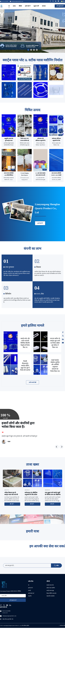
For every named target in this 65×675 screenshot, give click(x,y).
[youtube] (7, 605)
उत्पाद (14, 6)
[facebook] (1, 605)
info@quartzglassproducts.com (17, 1)
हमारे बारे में (27, 6)
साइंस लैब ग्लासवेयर (51, 596)
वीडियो (20, 6)
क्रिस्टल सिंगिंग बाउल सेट (51, 593)
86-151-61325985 (6, 611)
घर (9, 6)
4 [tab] (36, 49)
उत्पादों (29, 590)
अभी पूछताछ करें (59, 6)
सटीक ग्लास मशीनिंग (51, 587)
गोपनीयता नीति (62, 625)
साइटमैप (30, 596)
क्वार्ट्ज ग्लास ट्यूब (50, 590)
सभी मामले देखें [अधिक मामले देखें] (32, 382)
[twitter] (4, 605)
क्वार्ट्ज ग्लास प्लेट (50, 585)
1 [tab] (28, 50)
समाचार (44, 6)
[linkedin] (10, 605)
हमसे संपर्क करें (31, 593)
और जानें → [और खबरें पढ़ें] (12, 504)
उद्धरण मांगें (36, 6)
